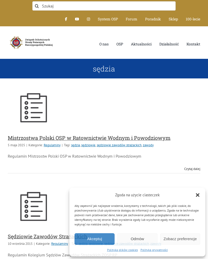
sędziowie (88, 145)
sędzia (75, 145)
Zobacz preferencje (180, 239)
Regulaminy (52, 145)
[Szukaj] (104, 6)
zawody (148, 145)
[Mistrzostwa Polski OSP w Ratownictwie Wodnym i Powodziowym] (34, 107)
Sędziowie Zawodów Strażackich (47, 236)
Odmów (137, 239)
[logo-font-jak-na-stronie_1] (30, 36)
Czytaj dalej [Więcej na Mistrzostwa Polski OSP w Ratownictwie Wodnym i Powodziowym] (192, 169)
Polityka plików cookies (122, 250)
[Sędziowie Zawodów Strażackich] (34, 206)
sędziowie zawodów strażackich (119, 145)
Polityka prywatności (154, 250)
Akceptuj (94, 239)
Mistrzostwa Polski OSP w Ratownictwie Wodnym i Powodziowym (89, 137)
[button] (197, 195)
